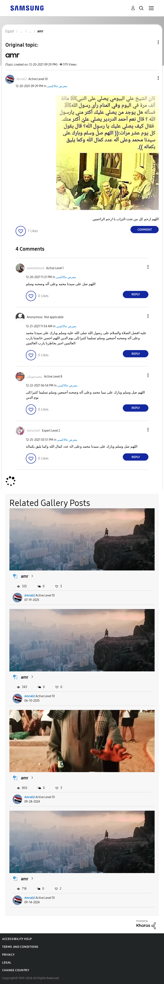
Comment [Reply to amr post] (145, 229)
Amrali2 (29, 595)
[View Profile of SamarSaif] (33, 430)
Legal (6, 962)
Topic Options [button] (151, 42)
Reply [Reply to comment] (136, 294)
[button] (151, 78)
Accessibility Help (17, 939)
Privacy (8, 955)
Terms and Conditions (20, 947)
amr (24, 576)
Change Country (15, 970)
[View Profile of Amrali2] (21, 79)
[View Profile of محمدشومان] (34, 376)
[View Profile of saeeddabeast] (35, 268)
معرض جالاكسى (57, 86)
